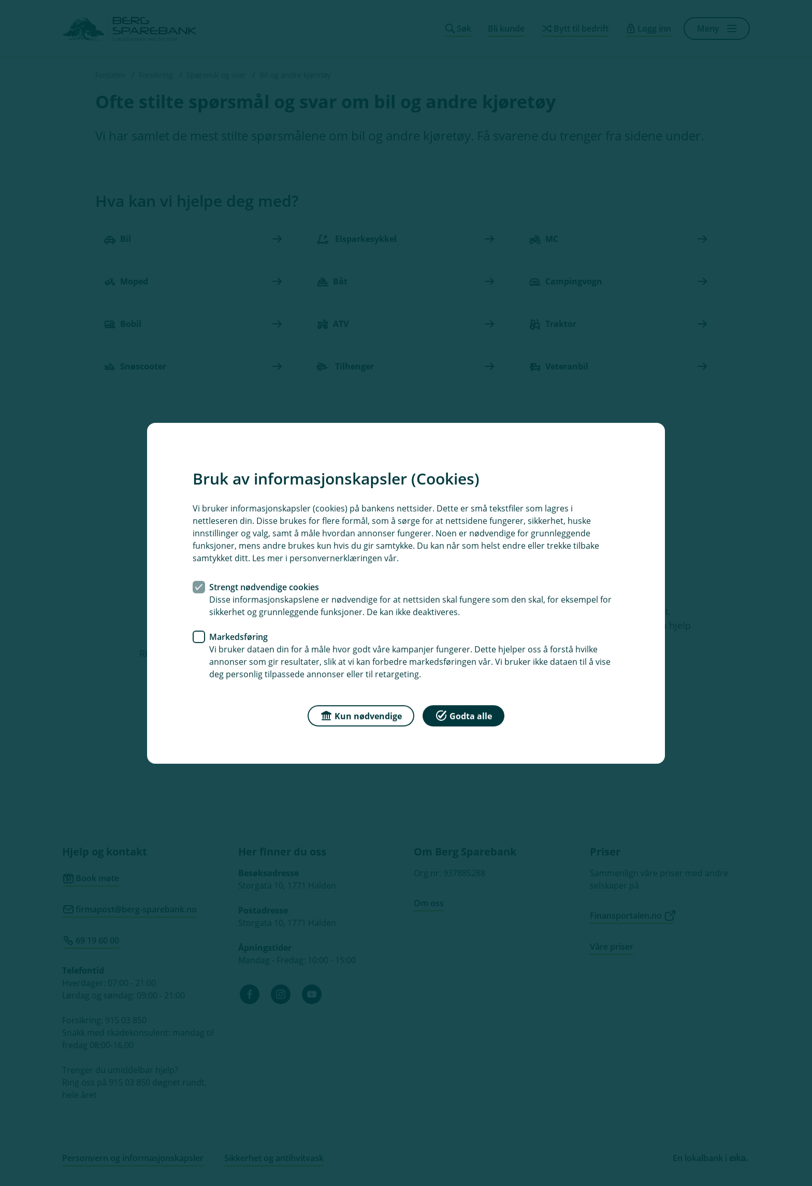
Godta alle (463, 714)
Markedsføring (238, 636)
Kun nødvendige (361, 714)
